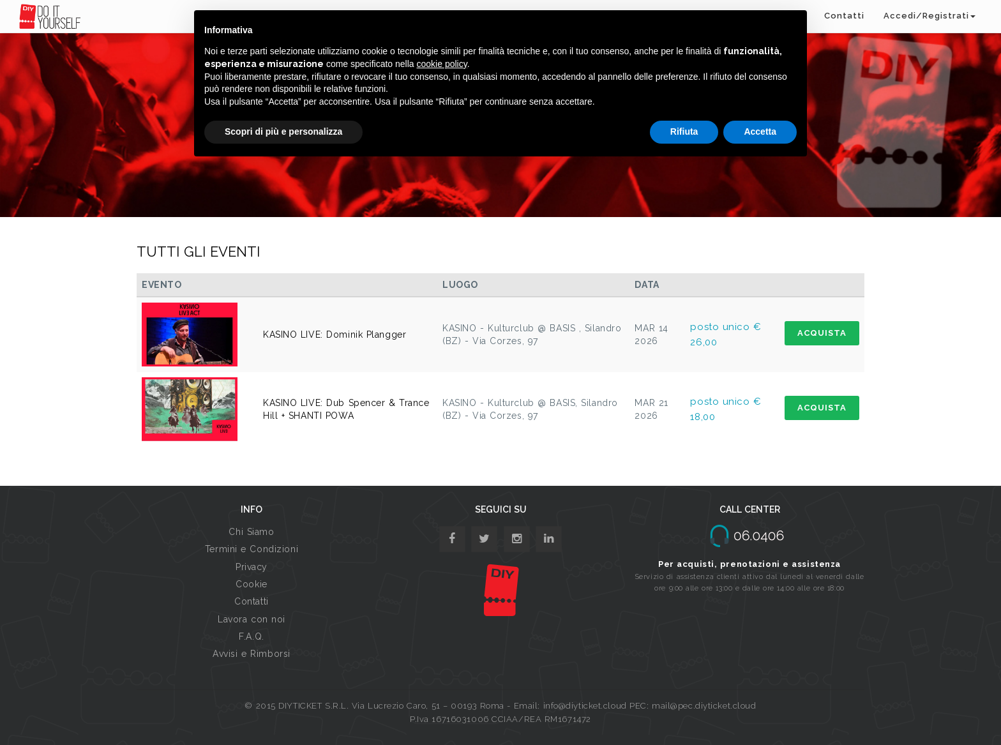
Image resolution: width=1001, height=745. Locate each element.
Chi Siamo (251, 532)
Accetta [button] (760, 131)
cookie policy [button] (442, 64)
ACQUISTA (822, 333)
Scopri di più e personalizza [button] (283, 131)
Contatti (844, 15)
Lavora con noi (251, 619)
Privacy (251, 567)
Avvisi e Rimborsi (251, 654)
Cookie (251, 584)
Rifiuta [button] (684, 131)
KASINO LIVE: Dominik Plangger (334, 334)
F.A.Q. (251, 636)
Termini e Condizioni (251, 549)
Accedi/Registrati (929, 15)
